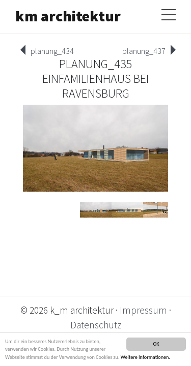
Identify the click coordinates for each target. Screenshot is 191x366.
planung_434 (52, 51)
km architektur (68, 15)
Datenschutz (95, 325)
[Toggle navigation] (168, 12)
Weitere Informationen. (145, 357)
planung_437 (144, 51)
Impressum (143, 310)
